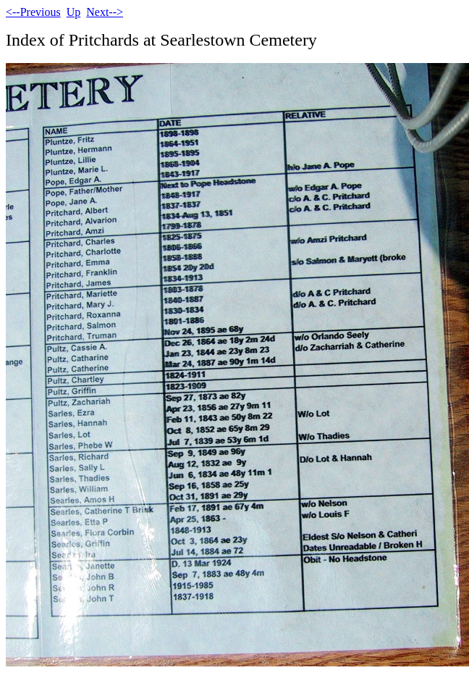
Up (74, 12)
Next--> (104, 12)
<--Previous (33, 12)
